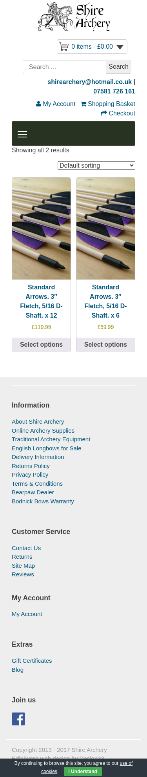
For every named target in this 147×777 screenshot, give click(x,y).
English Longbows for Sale (47, 448)
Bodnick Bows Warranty (43, 501)
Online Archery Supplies (43, 430)
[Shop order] (96, 165)
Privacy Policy (30, 474)
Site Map (23, 565)
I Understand (83, 771)
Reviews (23, 574)
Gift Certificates (32, 660)
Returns (22, 556)
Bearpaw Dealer (33, 492)
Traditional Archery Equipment (51, 439)
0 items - (92, 46)
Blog (18, 669)
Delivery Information (38, 456)
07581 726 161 (114, 91)
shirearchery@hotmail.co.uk (89, 82)
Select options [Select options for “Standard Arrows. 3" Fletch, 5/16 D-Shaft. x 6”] (105, 344)
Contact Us (26, 548)
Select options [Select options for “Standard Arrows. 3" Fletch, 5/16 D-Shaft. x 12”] (41, 344)
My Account (27, 614)
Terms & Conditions (37, 483)
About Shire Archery (38, 421)
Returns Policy (31, 466)
